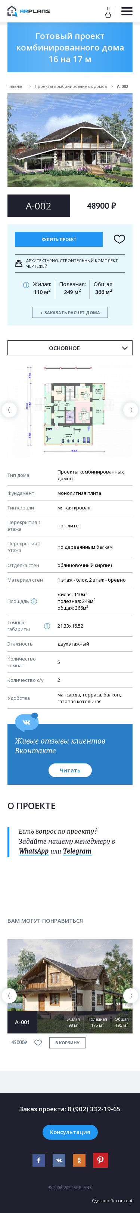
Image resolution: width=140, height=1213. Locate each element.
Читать (70, 770)
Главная (16, 86)
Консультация (70, 1132)
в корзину (67, 1042)
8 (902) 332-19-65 (94, 1109)
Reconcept (122, 1200)
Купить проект (59, 239)
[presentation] (9, 409)
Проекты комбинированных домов (71, 86)
